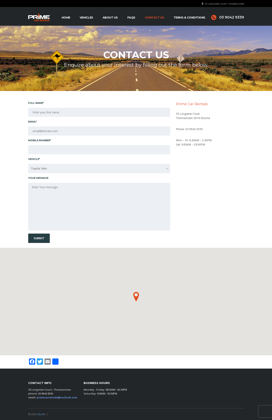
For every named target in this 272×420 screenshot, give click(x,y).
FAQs (131, 17)
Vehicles (86, 17)
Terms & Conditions (189, 17)
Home (66, 17)
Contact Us (154, 17)
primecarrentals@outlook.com (57, 397)
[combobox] (99, 168)
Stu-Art (41, 414)
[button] (136, 297)
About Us (110, 17)
